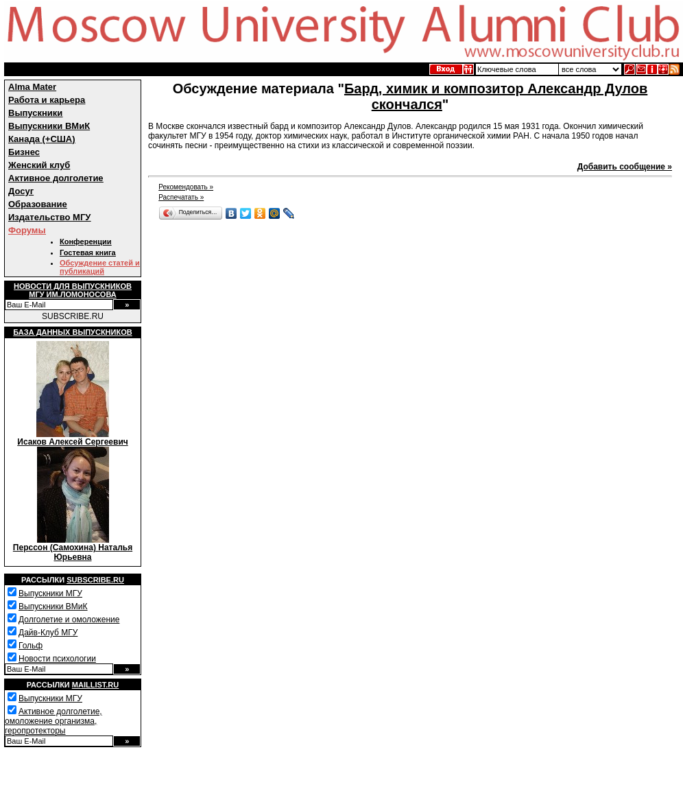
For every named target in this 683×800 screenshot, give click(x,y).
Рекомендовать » (185, 187)
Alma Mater (32, 87)
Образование (37, 204)
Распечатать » (181, 197)
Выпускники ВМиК (49, 126)
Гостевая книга (88, 252)
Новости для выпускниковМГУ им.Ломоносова (73, 290)
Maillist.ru (95, 685)
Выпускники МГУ (50, 593)
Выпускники (35, 113)
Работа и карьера (46, 100)
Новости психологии (57, 658)
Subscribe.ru (95, 580)
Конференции (85, 241)
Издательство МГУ (49, 217)
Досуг (21, 191)
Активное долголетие (56, 178)
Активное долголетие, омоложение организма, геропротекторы (53, 721)
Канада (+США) (41, 139)
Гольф (31, 645)
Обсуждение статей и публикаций (100, 267)
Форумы (27, 230)
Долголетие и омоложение (69, 619)
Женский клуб (39, 165)
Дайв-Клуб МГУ (48, 632)
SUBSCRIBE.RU (73, 316)
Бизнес (24, 152)
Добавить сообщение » (624, 167)
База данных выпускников (72, 332)
